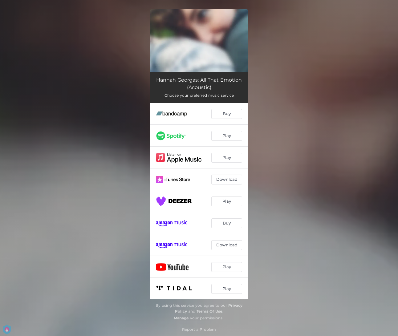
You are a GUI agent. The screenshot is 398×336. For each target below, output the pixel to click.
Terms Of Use (209, 311)
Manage (181, 318)
